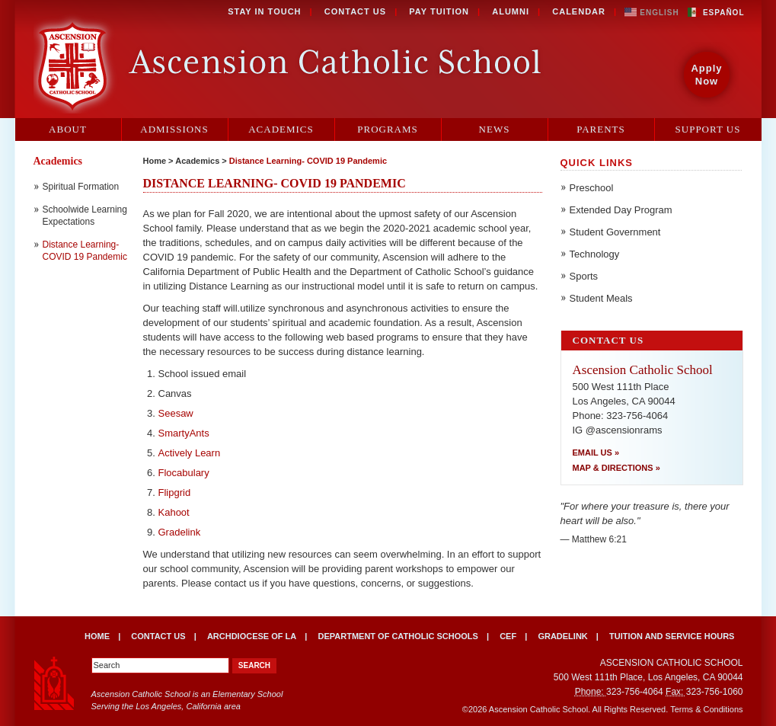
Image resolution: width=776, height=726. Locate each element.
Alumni (510, 11)
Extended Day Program (621, 210)
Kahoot (174, 512)
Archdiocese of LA (251, 636)
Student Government (615, 232)
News (494, 129)
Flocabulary (183, 472)
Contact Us (355, 11)
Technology (595, 254)
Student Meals (601, 298)
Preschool (592, 187)
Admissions (174, 129)
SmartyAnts (183, 433)
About (68, 129)
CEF (508, 636)
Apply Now (706, 74)
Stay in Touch (264, 11)
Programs (387, 129)
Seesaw (175, 413)
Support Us (708, 129)
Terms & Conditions (706, 709)
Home (155, 160)
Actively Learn (189, 453)
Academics (281, 129)
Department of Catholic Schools (397, 636)
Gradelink (179, 532)
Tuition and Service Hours (671, 636)
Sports (584, 276)
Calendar (578, 11)
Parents (600, 129)
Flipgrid (174, 492)
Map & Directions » (616, 467)
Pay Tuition (439, 11)
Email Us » (596, 452)
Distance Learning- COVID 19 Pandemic (308, 160)
